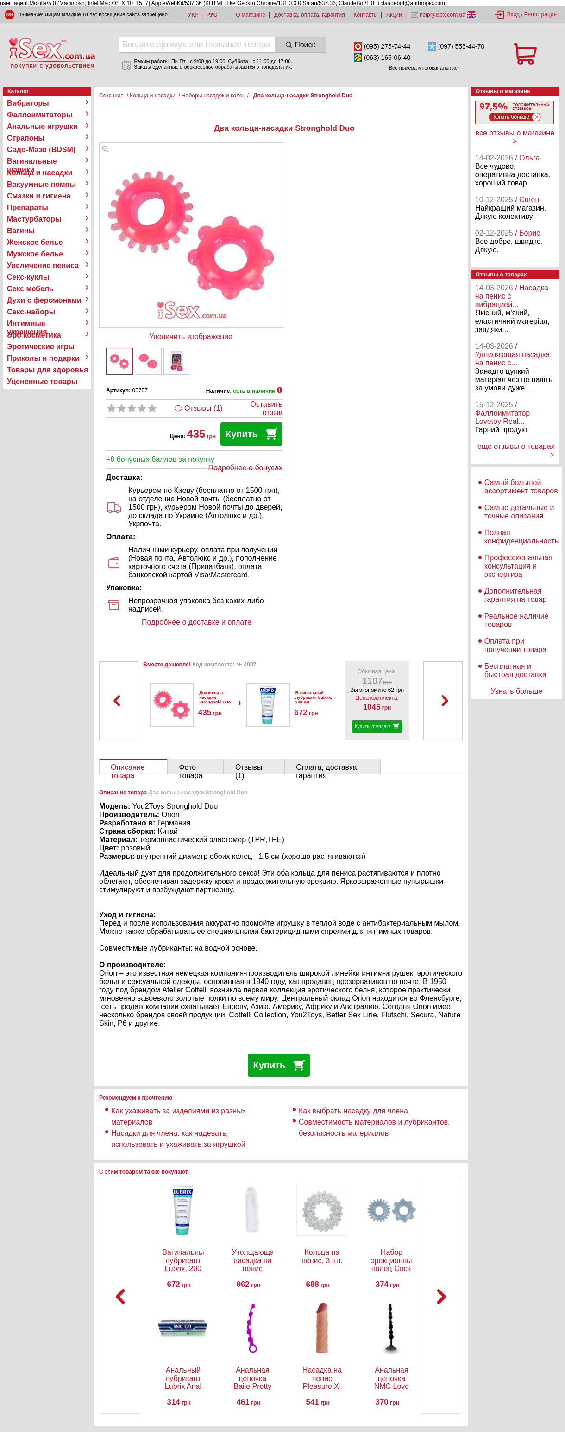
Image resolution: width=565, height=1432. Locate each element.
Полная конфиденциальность (521, 537)
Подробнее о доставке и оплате (196, 622)
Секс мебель (30, 289)
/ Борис (527, 233)
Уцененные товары (42, 381)
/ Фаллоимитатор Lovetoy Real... (502, 413)
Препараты (27, 207)
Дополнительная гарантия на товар (515, 595)
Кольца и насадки (39, 173)
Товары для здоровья (47, 370)
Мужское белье (35, 254)
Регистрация (540, 14)
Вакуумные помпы (41, 184)
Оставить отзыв (266, 408)
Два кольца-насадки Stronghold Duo (215, 697)
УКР (193, 15)
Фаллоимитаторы (40, 115)
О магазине (250, 15)
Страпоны (25, 138)
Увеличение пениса (43, 265)
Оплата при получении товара (515, 645)
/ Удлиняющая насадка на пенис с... (512, 354)
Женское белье (35, 242)
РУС (211, 15)
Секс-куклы (28, 277)
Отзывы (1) (203, 408)
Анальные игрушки (42, 126)
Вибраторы (28, 103)
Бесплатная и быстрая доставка (515, 670)
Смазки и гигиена (38, 196)
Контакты (366, 15)
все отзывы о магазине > (515, 137)
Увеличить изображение (190, 336)
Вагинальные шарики (32, 161)
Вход (513, 14)
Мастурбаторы (34, 219)
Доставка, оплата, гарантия (309, 15)
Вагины (21, 231)
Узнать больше (516, 691)
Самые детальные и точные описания (519, 512)
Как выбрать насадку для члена (353, 1111)
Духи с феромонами (44, 300)
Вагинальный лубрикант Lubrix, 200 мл (313, 697)
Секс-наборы (31, 312)
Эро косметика (34, 335)
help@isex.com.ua (442, 15)
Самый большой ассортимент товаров (521, 487)
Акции (394, 15)
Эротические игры (41, 347)
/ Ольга (527, 158)
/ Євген (527, 200)
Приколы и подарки (43, 358)
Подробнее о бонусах (245, 468)
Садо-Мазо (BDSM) (41, 149)
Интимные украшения (27, 324)
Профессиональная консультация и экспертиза (518, 566)
